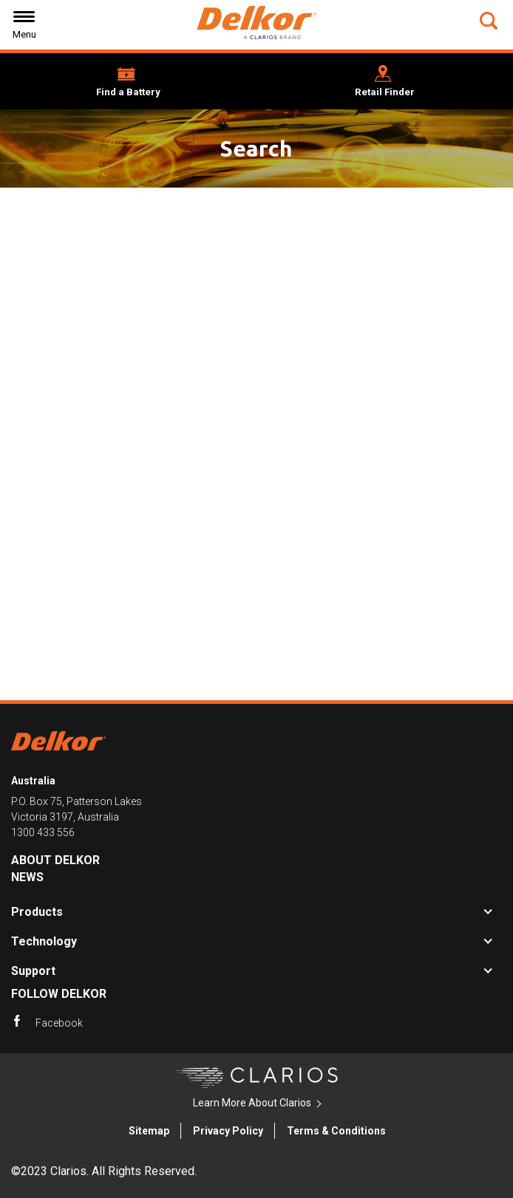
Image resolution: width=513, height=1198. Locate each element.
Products (37, 912)
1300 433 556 (43, 832)
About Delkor (55, 860)
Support (33, 971)
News (27, 877)
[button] (490, 20)
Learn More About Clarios (252, 1103)
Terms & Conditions (336, 1131)
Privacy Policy (228, 1131)
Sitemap (149, 1131)
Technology (44, 941)
